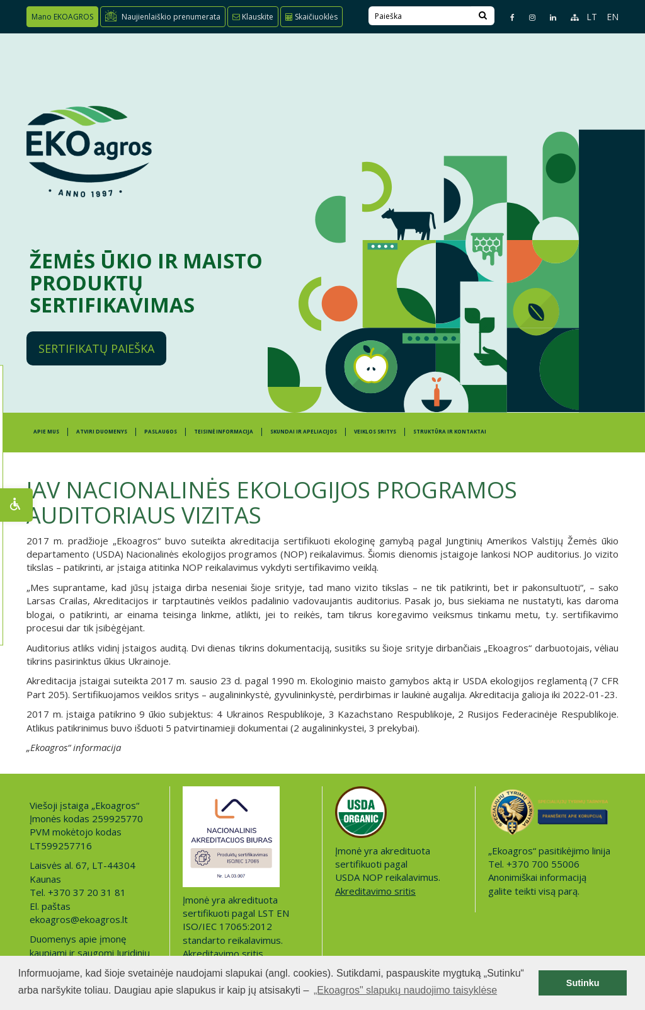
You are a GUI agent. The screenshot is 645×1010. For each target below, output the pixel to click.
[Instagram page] (527, 17)
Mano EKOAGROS (62, 16)
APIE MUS (46, 431)
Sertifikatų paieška (96, 348)
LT (591, 17)
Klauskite (252, 16)
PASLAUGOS (160, 431)
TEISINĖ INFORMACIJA (223, 431)
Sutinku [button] (583, 983)
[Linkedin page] (547, 17)
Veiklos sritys (375, 431)
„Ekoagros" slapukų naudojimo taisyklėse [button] (405, 990)
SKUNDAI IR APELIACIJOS (303, 431)
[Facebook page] (507, 17)
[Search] (482, 15)
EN (613, 17)
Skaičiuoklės (311, 16)
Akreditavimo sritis (223, 953)
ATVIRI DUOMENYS (101, 431)
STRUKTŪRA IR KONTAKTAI (449, 431)
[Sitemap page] (569, 17)
